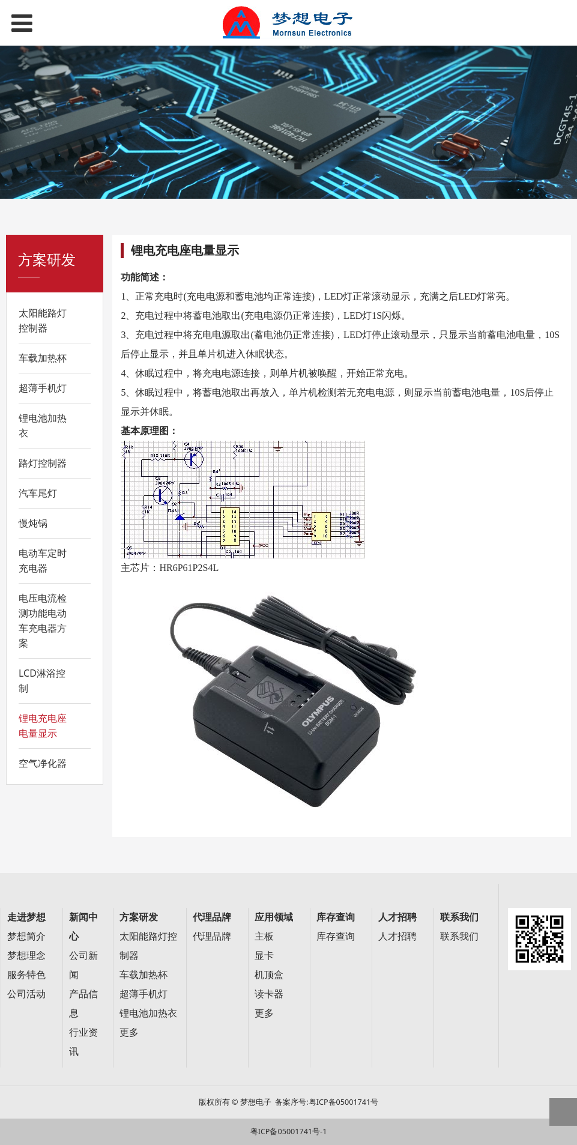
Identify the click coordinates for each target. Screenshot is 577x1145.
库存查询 (335, 936)
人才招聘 (397, 936)
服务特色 (26, 975)
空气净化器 (43, 763)
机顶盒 (269, 975)
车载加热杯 (43, 357)
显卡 (264, 955)
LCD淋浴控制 (42, 680)
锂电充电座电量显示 (43, 725)
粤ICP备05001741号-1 (288, 1131)
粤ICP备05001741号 (343, 1102)
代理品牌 (212, 936)
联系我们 (459, 936)
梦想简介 (26, 936)
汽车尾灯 (38, 493)
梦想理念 (26, 955)
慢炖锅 (33, 523)
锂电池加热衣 (43, 425)
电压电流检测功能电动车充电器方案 (43, 620)
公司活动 (26, 994)
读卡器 (269, 994)
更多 (129, 1032)
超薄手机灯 (43, 387)
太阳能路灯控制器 (43, 320)
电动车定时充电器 (43, 560)
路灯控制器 (43, 463)
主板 (264, 936)
